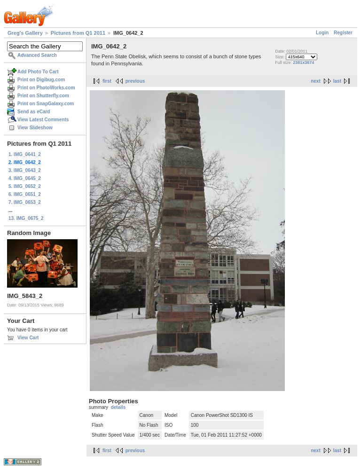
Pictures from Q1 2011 (78, 33)
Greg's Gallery (25, 33)
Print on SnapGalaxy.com (45, 103)
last (337, 81)
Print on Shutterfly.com (43, 95)
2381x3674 (303, 62)
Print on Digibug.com (41, 79)
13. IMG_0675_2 (26, 218)
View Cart (28, 337)
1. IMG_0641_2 (24, 154)
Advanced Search (37, 55)
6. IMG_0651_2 (24, 194)
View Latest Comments (43, 119)
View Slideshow (35, 127)
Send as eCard (33, 111)
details (118, 407)
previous (135, 81)
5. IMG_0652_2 (24, 186)
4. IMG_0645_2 (24, 178)
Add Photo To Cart (38, 71)
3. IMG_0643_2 (24, 170)
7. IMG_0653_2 (24, 202)
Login (322, 32)
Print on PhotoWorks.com (46, 87)
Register (343, 32)
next (316, 81)
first (106, 81)
